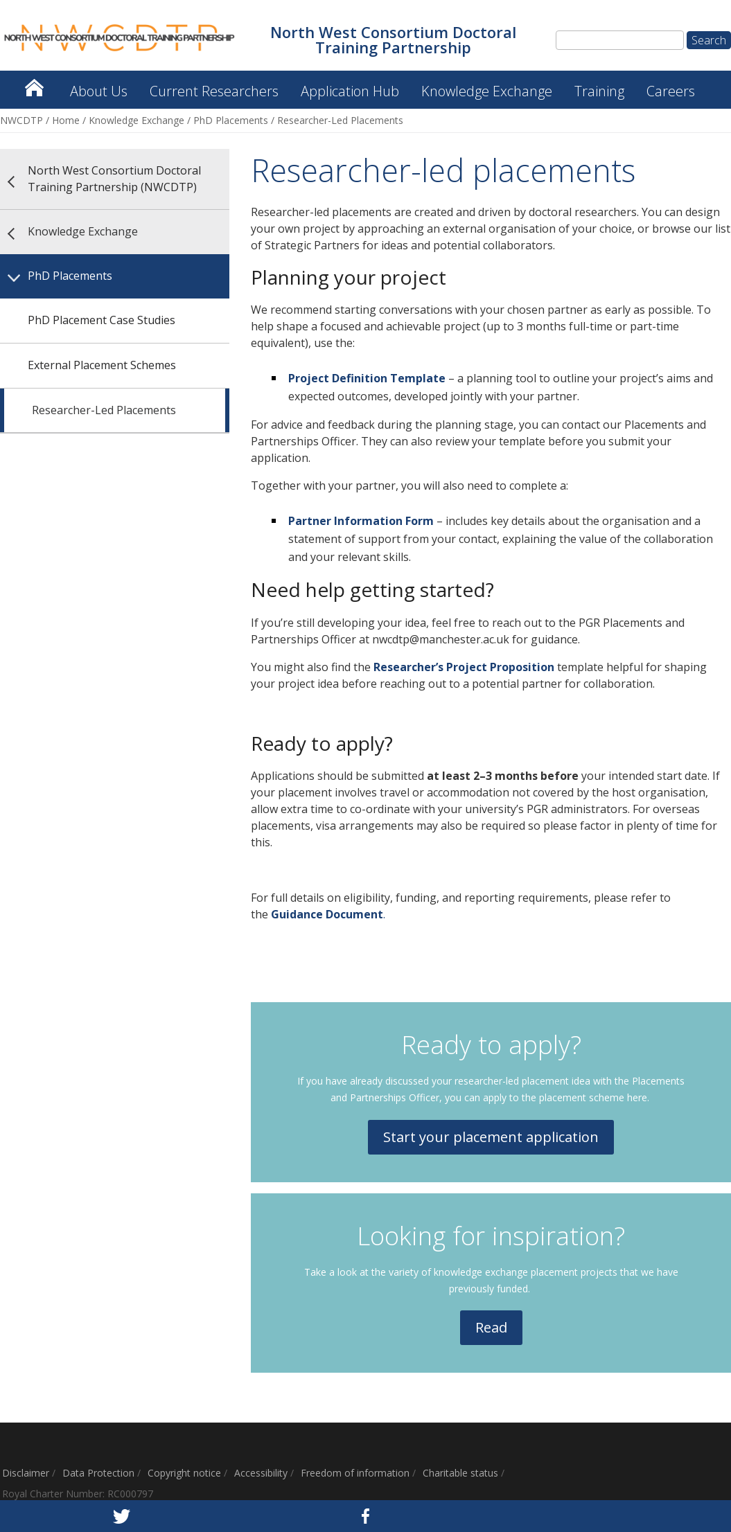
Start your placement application (491, 1137)
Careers (670, 91)
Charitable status (460, 1472)
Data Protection (98, 1472)
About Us (98, 91)
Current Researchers (214, 91)
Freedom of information (355, 1472)
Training (599, 91)
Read (491, 1327)
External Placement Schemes (102, 365)
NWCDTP (21, 120)
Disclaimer (25, 1472)
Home (66, 120)
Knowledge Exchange (486, 91)
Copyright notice (184, 1472)
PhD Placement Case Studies (101, 320)
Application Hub (350, 91)
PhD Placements (230, 120)
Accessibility (261, 1472)
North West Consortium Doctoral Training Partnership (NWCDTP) (34, 84)
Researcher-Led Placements (104, 410)
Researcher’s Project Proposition (463, 667)
